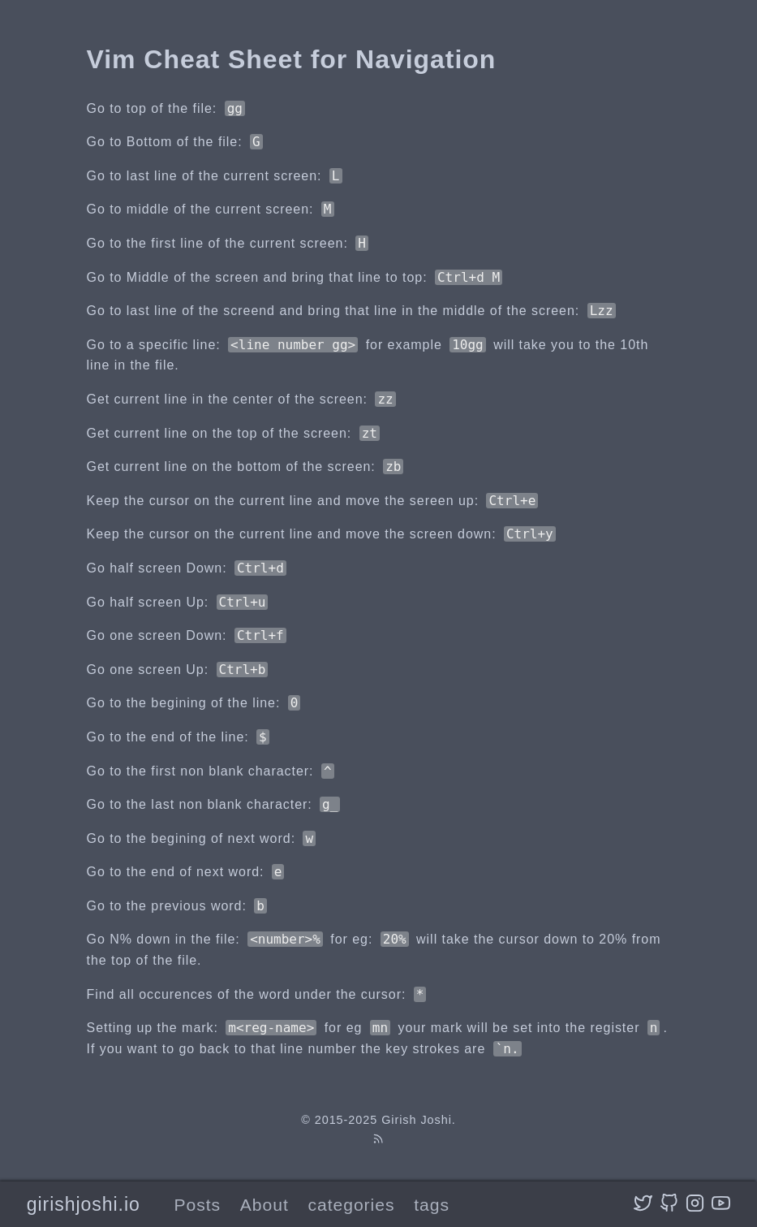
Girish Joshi (416, 1119)
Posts (197, 1204)
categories (351, 1204)
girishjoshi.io (83, 1204)
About (264, 1204)
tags (431, 1204)
